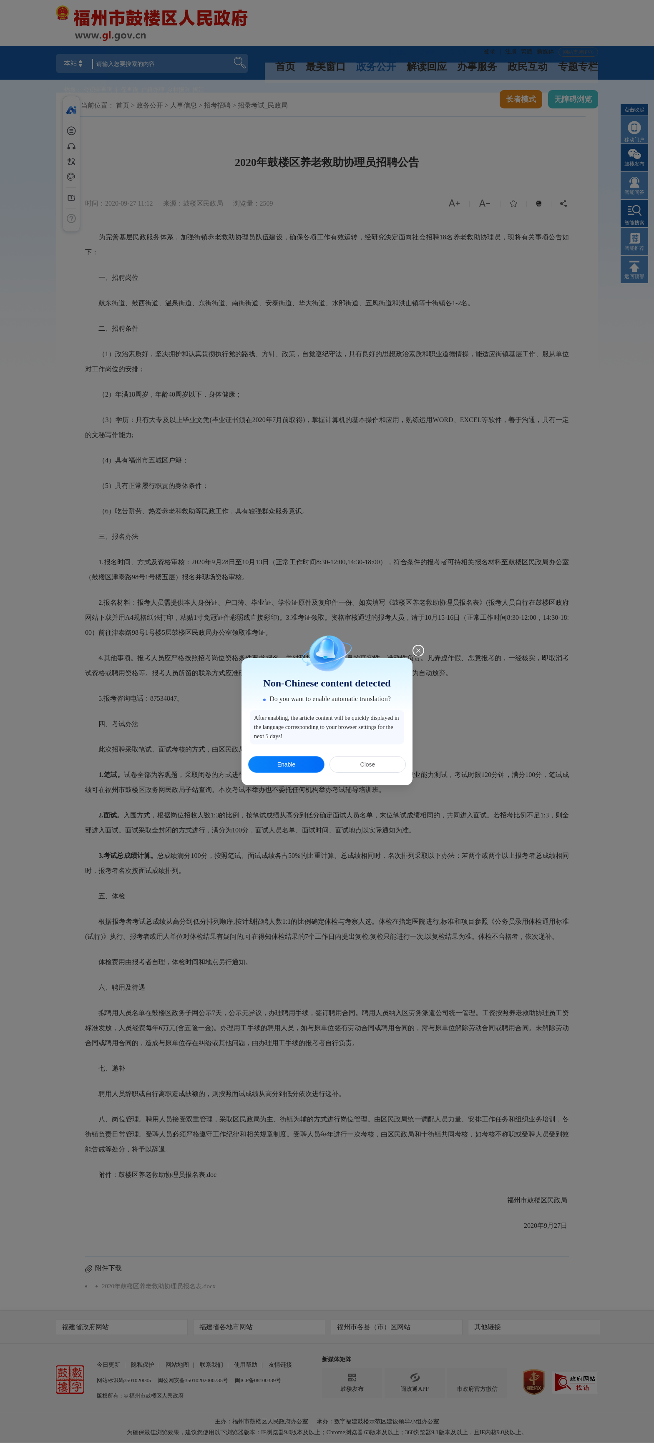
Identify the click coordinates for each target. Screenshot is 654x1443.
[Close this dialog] (418, 650)
